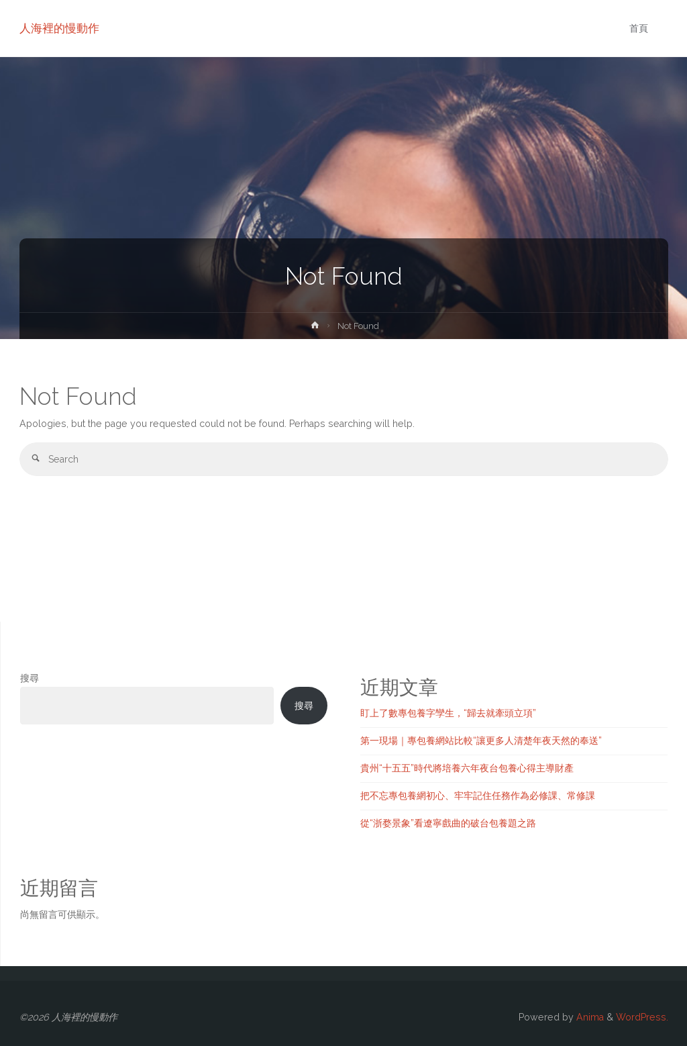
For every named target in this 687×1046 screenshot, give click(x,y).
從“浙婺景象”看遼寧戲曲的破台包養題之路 (448, 823)
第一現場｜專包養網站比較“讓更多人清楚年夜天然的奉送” (481, 740)
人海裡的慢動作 (59, 28)
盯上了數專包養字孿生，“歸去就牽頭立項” (448, 713)
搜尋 (29, 678)
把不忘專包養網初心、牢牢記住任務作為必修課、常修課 (477, 795)
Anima (589, 1017)
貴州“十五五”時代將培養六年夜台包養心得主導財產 (467, 768)
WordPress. (642, 1017)
